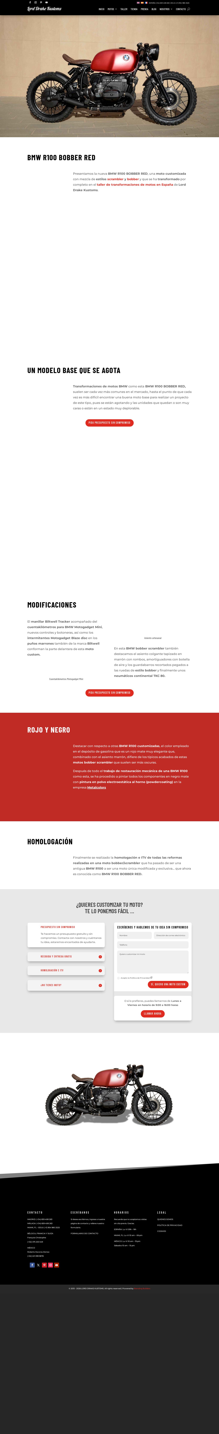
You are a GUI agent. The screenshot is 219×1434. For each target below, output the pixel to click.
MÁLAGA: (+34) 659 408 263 (39, 1223)
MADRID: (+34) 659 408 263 (39, 1219)
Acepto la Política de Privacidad (135, 978)
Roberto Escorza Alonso (38, 1252)
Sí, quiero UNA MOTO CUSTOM (168, 984)
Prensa (144, 9)
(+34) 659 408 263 (162, 3)
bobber (133, 179)
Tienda (134, 9)
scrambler (115, 179)
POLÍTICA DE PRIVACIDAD (169, 1225)
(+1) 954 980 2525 (182, 3)
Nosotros (165, 9)
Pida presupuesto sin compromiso (109, 423)
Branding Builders (142, 1288)
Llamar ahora (153, 1014)
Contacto (181, 9)
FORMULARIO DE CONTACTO (84, 1233)
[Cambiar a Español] (142, 2)
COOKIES (161, 1231)
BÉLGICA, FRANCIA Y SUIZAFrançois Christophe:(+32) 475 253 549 (40, 1237)
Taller (123, 9)
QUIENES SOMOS (165, 1219)
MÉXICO (31, 1248)
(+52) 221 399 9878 (35, 1256)
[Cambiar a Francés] (146, 2)
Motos (111, 9)
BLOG (154, 9)
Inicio (101, 9)
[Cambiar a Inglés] (138, 2)
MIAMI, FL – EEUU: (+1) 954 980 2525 (43, 1227)
